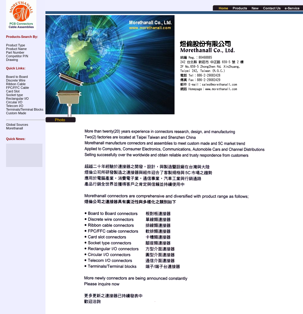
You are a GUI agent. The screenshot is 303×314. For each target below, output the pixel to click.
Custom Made (16, 113)
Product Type (15, 45)
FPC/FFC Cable (17, 87)
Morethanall (14, 128)
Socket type (14, 95)
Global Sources (17, 124)
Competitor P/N (17, 56)
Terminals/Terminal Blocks (24, 109)
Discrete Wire (15, 80)
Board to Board (17, 76)
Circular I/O (14, 102)
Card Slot (12, 91)
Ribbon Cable (16, 84)
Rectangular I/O (17, 98)
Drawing (12, 60)
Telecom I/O (14, 106)
